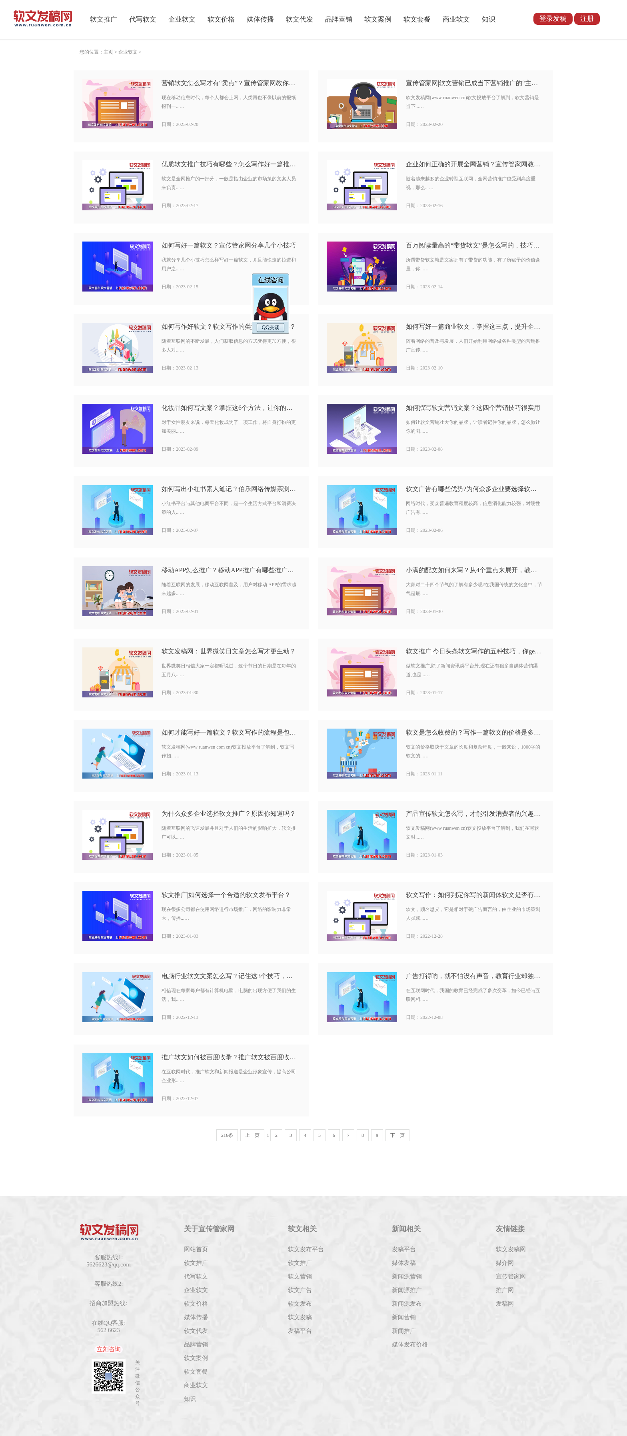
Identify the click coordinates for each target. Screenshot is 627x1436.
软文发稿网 (511, 1249)
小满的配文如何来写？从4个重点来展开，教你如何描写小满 (474, 570)
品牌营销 (338, 19)
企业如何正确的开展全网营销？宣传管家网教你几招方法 (474, 164)
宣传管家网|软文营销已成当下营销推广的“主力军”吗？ (474, 83)
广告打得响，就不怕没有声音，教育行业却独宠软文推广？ (474, 976)
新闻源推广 (407, 1290)
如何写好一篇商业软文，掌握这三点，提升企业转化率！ (474, 326)
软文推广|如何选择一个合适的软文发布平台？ (226, 894)
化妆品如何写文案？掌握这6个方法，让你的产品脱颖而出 (230, 407)
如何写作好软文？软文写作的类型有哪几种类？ (229, 326)
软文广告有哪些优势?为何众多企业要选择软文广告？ (474, 488)
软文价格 (221, 19)
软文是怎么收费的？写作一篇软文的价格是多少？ (474, 732)
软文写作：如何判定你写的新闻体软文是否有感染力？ (474, 894)
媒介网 (505, 1263)
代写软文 (142, 19)
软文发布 (300, 1303)
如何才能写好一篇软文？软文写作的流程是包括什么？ (230, 732)
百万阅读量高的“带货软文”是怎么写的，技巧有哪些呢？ (474, 245)
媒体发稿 (404, 1263)
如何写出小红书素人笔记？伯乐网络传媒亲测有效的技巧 (230, 488)
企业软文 (182, 19)
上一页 (252, 1135)
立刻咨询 (109, 1349)
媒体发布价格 (410, 1344)
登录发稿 (553, 18)
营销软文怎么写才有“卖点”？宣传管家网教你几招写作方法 (230, 83)
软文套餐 (417, 19)
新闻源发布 (407, 1303)
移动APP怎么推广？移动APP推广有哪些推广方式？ (230, 570)
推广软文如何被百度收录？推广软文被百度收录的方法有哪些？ (230, 1057)
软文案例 (377, 19)
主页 (108, 52)
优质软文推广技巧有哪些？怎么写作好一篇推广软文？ (230, 164)
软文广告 (300, 1290)
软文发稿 (300, 1317)
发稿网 (505, 1303)
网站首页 (196, 1249)
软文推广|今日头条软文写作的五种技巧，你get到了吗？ (474, 651)
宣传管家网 (511, 1276)
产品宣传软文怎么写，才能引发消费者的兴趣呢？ (474, 813)
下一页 (397, 1135)
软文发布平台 (306, 1249)
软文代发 (299, 19)
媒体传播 (260, 19)
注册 (587, 18)
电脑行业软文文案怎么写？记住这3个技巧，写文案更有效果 (230, 976)
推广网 (505, 1290)
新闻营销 (404, 1317)
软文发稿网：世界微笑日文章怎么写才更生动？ (229, 651)
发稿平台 (300, 1331)
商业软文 (456, 19)
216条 (227, 1135)
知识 (488, 19)
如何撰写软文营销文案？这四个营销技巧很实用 (473, 407)
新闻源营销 (407, 1276)
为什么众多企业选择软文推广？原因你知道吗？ (229, 813)
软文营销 (300, 1276)
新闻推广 (404, 1331)
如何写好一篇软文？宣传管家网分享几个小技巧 (229, 245)
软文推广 (103, 19)
